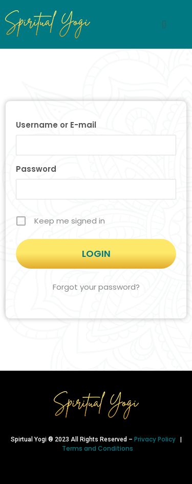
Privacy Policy (155, 439)
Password (36, 169)
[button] (164, 24)
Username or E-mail (56, 124)
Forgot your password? (96, 286)
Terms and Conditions (97, 448)
